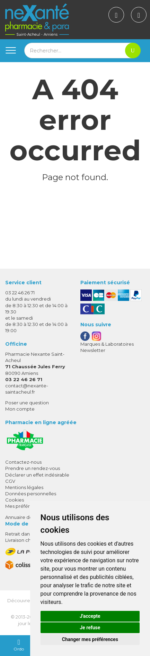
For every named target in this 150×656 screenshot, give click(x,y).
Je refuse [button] (90, 627)
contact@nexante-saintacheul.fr (26, 388)
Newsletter (92, 350)
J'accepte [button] (90, 616)
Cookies (14, 500)
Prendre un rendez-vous (32, 468)
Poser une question (27, 402)
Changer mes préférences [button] (90, 639)
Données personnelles (30, 493)
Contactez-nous (23, 462)
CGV (10, 481)
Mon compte (20, 409)
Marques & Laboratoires (107, 344)
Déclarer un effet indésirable (37, 475)
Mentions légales (24, 487)
